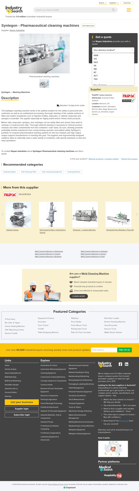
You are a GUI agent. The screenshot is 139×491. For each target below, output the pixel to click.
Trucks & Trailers (75, 407)
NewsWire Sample (12, 385)
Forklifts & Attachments (49, 407)
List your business (22, 402)
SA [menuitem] (95, 65)
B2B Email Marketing (13, 381)
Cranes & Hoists (47, 385)
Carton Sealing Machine (15, 326)
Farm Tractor (43, 325)
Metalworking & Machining (79, 376)
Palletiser (75, 318)
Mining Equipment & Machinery (80, 380)
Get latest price (88, 26)
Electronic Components (49, 396)
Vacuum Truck (110, 329)
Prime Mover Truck (79, 325)
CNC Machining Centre (14, 330)
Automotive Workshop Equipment (53, 369)
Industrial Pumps (47, 422)
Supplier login (22, 408)
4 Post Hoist (10, 319)
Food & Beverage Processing (51, 403)
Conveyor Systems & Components (53, 381)
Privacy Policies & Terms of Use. (58, 484)
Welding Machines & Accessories (81, 422)
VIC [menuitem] (95, 58)
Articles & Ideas (10, 369)
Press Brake (76, 322)
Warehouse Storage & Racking (80, 411)
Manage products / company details (104, 159)
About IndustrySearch (13, 373)
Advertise (127, 3)
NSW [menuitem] (96, 55)
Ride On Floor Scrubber (81, 332)
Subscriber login (22, 415)
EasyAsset (124, 421)
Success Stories (11, 392)
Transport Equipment (76, 403)
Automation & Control (49, 365)
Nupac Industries (17, 30)
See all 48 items (25, 194)
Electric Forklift (11, 333)
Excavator (42, 322)
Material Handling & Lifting (79, 372)
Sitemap (8, 396)
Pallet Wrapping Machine (48, 332)
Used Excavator (110, 325)
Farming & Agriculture (49, 399)
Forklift (41, 329)
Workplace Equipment (77, 430)
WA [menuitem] (95, 69)
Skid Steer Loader (111, 318)
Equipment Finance (46, 318)
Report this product (129, 159)
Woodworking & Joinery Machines (81, 426)
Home (7, 365)
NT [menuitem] (95, 72)
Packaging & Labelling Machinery (81, 384)
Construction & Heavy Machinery (53, 377)
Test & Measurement (76, 399)
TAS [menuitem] (95, 79)
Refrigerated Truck (79, 329)
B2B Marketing (10, 377)
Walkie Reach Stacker (113, 332)
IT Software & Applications (51, 433)
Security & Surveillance (77, 396)
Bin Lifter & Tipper (12, 323)
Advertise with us (11, 388)
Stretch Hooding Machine (115, 322)
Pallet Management (76, 388)
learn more (78, 296)
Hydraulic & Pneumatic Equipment (53, 411)
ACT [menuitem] (96, 75)
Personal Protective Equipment (80, 392)
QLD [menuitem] (96, 62)
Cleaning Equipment (48, 373)
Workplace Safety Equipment (79, 434)
